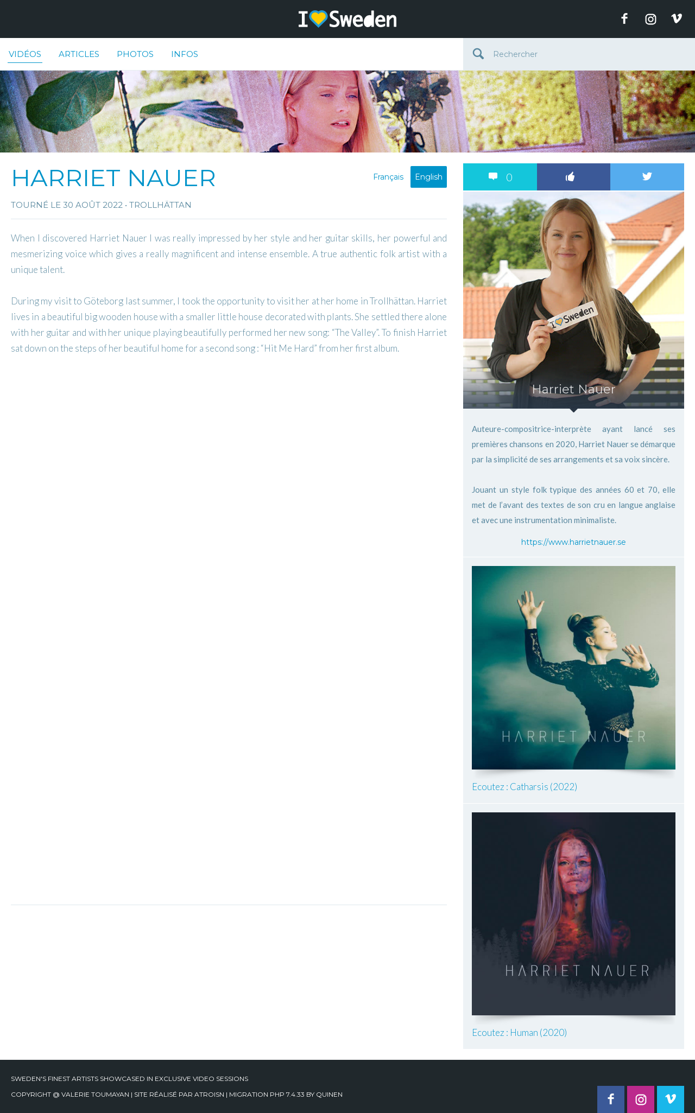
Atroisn (209, 1094)
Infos (184, 54)
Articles (79, 54)
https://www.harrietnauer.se (573, 542)
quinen (329, 1094)
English (429, 177)
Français (388, 177)
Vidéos (25, 56)
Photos (135, 54)
